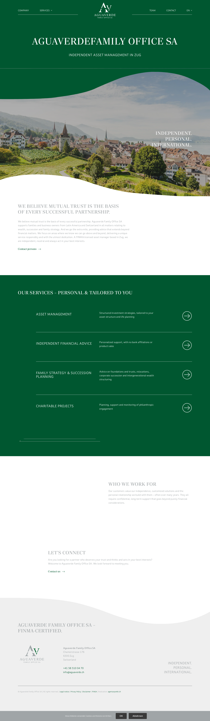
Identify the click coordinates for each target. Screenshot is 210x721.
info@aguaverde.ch (73, 672)
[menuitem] (189, 10)
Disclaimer (86, 692)
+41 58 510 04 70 (73, 668)
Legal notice (64, 692)
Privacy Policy (76, 692)
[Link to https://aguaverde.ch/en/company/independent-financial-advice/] (187, 345)
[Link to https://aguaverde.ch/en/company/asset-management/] (187, 316)
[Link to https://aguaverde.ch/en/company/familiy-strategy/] (187, 375)
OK (121, 716)
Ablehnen (138, 716)
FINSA (94, 692)
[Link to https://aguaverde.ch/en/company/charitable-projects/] (187, 408)
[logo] (105, 3)
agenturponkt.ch (114, 692)
